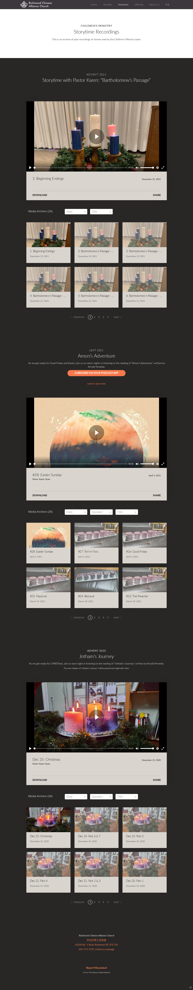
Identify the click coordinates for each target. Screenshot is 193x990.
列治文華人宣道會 (96, 940)
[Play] (30, 167)
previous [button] (79, 317)
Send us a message (105, 949)
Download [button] (39, 195)
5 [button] (107, 317)
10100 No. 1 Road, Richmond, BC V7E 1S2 (96, 945)
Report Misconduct (96, 968)
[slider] (80, 167)
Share (157, 195)
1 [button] (90, 317)
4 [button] (103, 317)
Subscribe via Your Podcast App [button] (96, 373)
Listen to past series (96, 384)
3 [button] (99, 317)
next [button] (116, 317)
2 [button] (94, 317)
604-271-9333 (86, 949)
